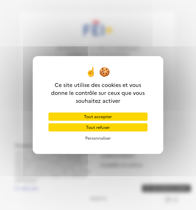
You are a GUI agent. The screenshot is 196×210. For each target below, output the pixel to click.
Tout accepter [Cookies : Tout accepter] (98, 117)
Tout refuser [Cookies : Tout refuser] (98, 127)
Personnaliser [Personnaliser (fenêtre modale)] (98, 138)
